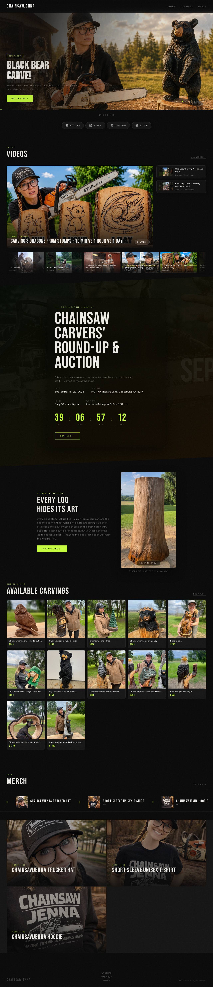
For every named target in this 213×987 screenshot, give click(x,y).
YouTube (73, 125)
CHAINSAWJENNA (21, 6)
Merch (202, 6)
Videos (171, 6)
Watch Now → (19, 98)
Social (141, 125)
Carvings (187, 6)
